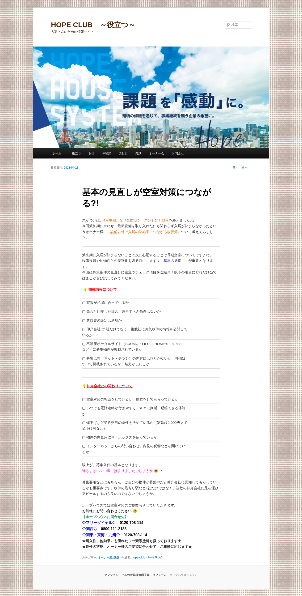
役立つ (76, 153)
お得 (91, 153)
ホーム (58, 153)
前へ (233, 167)
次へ (246, 167)
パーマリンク (154, 557)
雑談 (138, 153)
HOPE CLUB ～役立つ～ (93, 25)
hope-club (138, 557)
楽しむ (123, 153)
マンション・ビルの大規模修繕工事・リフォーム (135, 575)
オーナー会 (156, 153)
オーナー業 (105, 557)
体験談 (106, 153)
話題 (116, 557)
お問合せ (178, 153)
